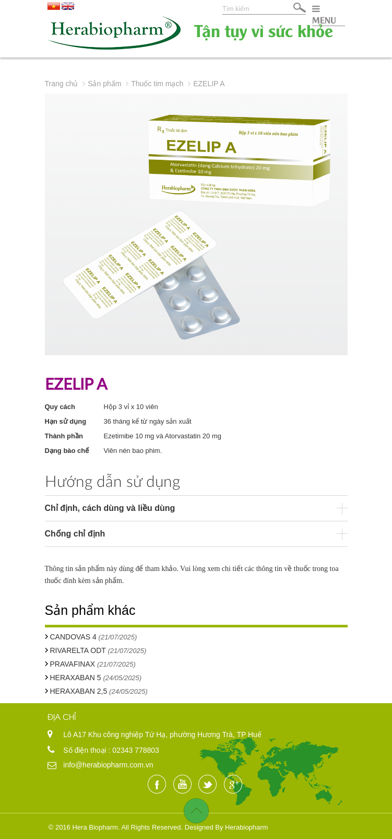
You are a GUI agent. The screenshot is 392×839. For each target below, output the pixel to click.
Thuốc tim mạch (157, 83)
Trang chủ (61, 83)
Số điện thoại (85, 750)
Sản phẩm (104, 83)
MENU (324, 14)
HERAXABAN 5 (75, 677)
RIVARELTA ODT (79, 650)
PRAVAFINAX (73, 664)
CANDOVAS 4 (73, 637)
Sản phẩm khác (90, 610)
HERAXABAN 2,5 (79, 691)
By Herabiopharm (241, 827)
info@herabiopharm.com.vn (108, 765)
